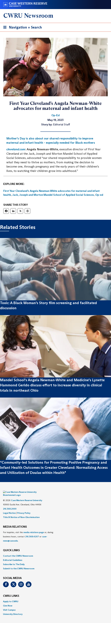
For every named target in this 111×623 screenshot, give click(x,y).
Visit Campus (9, 605)
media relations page (33, 527)
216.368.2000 (9, 504)
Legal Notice (9, 508)
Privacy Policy (23, 508)
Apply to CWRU (10, 597)
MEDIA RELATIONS (15, 522)
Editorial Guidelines (12, 555)
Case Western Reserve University (26, 495)
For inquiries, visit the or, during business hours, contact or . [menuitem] (28, 532)
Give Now (7, 601)
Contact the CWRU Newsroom (18, 551)
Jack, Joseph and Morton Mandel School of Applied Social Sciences (53, 194)
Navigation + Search (21, 28)
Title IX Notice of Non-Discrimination (21, 512)
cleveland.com (15, 149)
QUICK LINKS (11, 545)
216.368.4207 (32, 532)
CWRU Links (11, 591)
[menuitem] (55, 551)
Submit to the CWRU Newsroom (18, 564)
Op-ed (99, 194)
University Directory (13, 609)
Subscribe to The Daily (14, 559)
